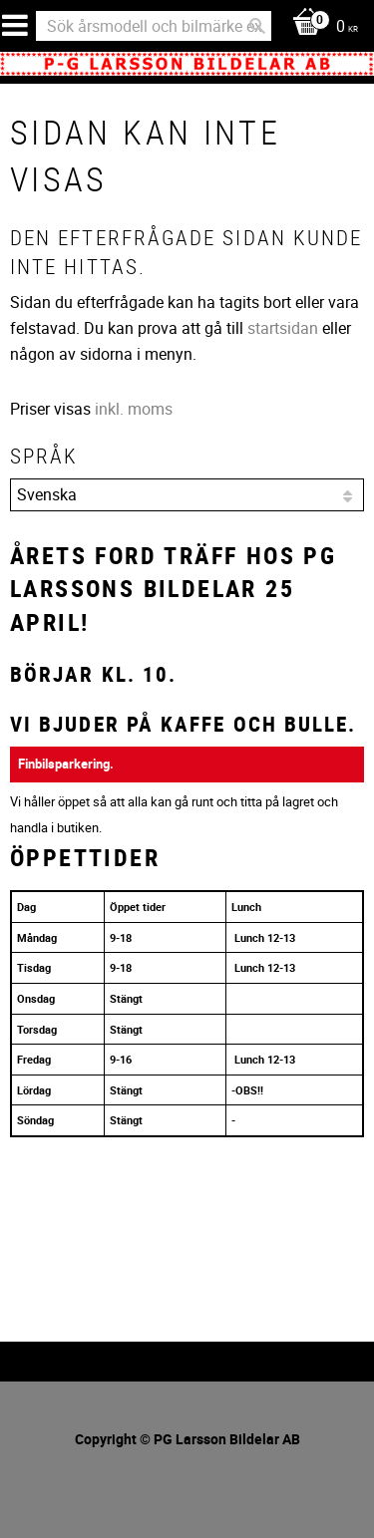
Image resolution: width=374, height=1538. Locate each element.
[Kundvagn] (320, 27)
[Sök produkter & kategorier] (153, 26)
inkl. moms (134, 409)
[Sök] (257, 26)
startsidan (282, 328)
